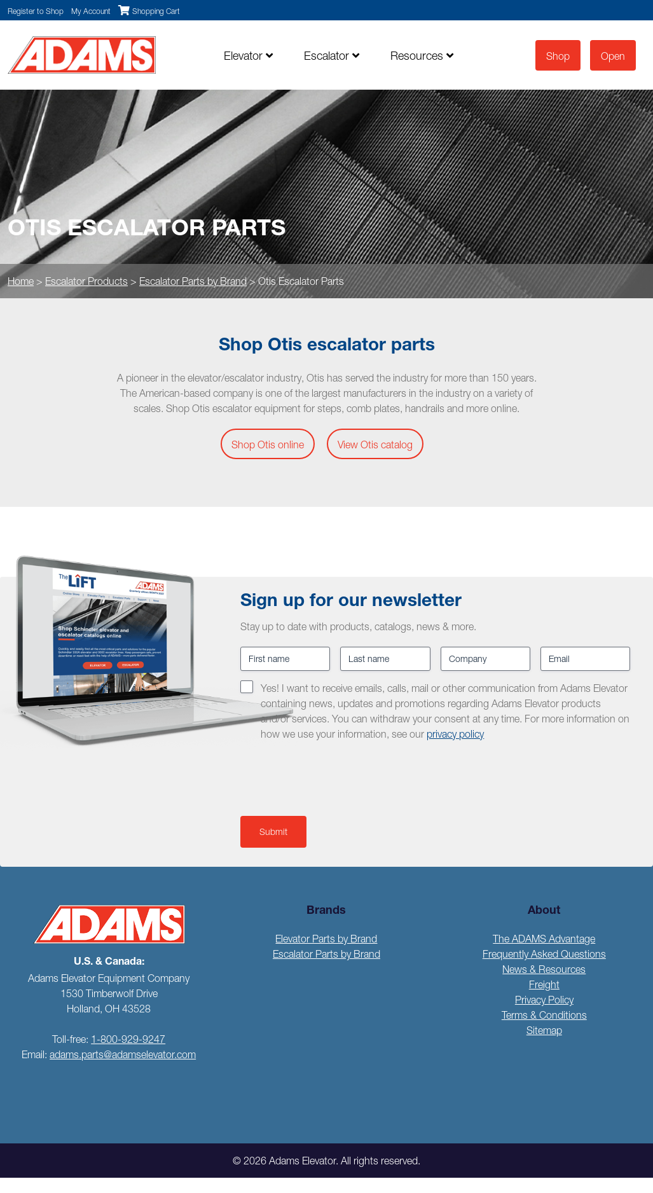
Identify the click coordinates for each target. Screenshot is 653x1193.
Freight (544, 984)
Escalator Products (86, 281)
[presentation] (337, 776)
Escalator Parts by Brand (193, 281)
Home (21, 281)
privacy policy (455, 734)
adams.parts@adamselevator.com (123, 1054)
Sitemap (544, 1030)
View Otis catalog (375, 444)
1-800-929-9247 (128, 1039)
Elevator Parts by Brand (326, 938)
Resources (421, 55)
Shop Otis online (267, 444)
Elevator (248, 55)
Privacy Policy (544, 999)
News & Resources (544, 969)
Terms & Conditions (544, 1015)
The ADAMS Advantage (544, 938)
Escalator (331, 55)
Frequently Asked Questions (544, 954)
